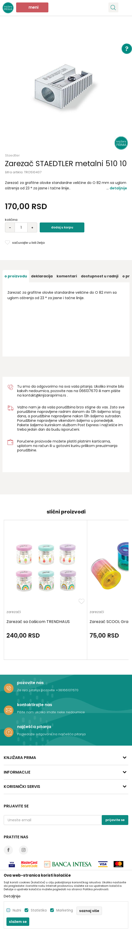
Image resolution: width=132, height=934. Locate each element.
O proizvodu (15, 276)
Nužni (17, 910)
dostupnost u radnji (99, 276)
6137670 (91, 390)
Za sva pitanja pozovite (36, 690)
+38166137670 (67, 690)
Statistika (39, 910)
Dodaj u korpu (62, 227)
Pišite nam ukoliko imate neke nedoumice (51, 712)
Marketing (64, 910)
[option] (66, 88)
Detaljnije (118, 188)
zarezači (13, 612)
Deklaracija (42, 276)
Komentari (67, 276)
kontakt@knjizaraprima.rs (44, 395)
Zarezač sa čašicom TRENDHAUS (38, 621)
